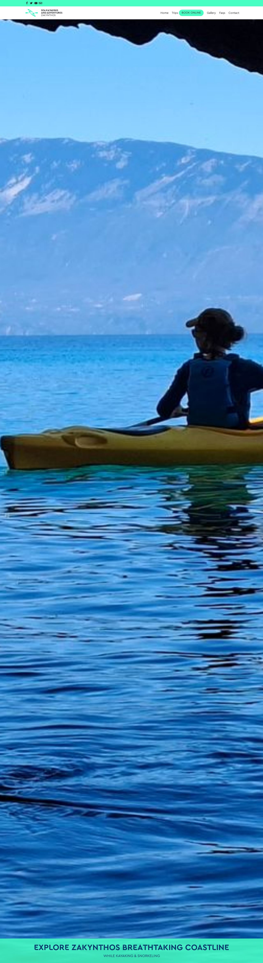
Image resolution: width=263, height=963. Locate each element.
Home (164, 13)
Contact (233, 13)
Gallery (211, 13)
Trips (188, 13)
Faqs (222, 13)
